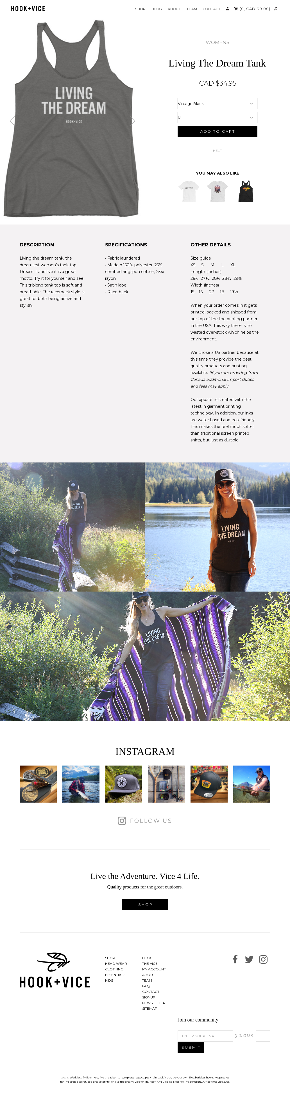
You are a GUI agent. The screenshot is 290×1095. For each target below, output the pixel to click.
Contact (212, 9)
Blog (156, 9)
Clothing (114, 969)
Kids (109, 980)
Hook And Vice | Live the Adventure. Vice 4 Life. (28, 9)
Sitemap (149, 1008)
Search (276, 9)
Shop (140, 9)
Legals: (65, 1077)
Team (192, 9)
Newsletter (154, 1003)
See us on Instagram (263, 959)
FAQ (146, 986)
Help (217, 150)
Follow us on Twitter (249, 959)
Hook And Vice (55, 970)
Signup (148, 997)
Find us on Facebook (235, 959)
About (174, 9)
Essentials (115, 975)
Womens (217, 42)
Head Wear (116, 963)
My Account (227, 9)
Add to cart (217, 131)
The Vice (150, 963)
